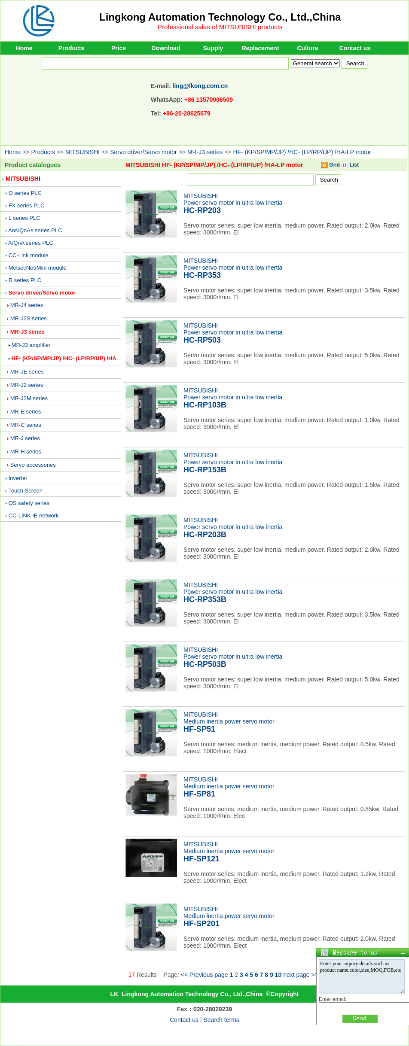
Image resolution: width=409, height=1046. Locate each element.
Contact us (354, 48)
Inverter (18, 478)
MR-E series (25, 411)
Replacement (260, 48)
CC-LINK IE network (34, 515)
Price (118, 48)
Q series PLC (25, 193)
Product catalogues (33, 164)
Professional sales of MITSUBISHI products (220, 26)
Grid (330, 165)
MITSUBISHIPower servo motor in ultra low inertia (232, 203)
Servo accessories (33, 465)
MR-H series (25, 451)
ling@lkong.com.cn (200, 85)
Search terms (221, 1019)
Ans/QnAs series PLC (35, 230)
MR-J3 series (205, 152)
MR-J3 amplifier (31, 345)
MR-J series (25, 438)
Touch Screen (25, 490)
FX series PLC (27, 205)
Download (166, 48)
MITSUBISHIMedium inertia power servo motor (229, 722)
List (350, 165)
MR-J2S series (28, 318)
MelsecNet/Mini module (38, 268)
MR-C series (25, 425)
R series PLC (25, 280)
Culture (307, 48)
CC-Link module (29, 255)
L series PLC (24, 218)
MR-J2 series (26, 385)
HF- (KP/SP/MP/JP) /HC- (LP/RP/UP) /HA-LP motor (302, 152)
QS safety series (29, 503)
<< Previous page (204, 974)
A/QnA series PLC (30, 243)
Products (71, 48)
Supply (213, 48)
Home (24, 48)
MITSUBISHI (82, 152)
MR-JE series (27, 371)
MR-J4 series (26, 305)
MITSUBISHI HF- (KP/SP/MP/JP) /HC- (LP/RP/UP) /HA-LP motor (214, 164)
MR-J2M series (29, 398)
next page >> (300, 974)
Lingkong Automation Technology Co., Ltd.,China (220, 17)
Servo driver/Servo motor (143, 152)
